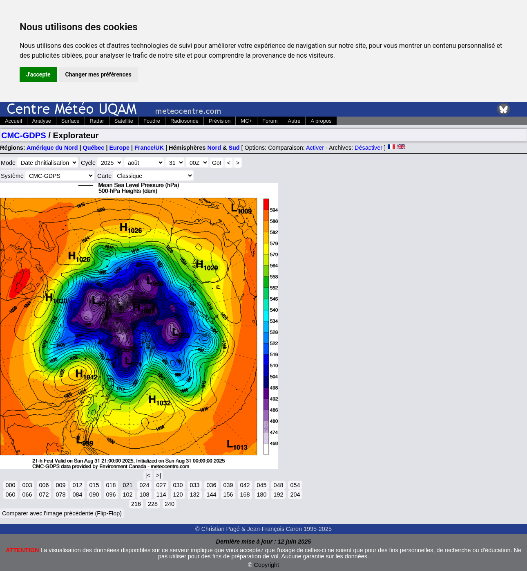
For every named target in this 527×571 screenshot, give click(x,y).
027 (161, 485)
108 (144, 494)
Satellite (123, 121)
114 (161, 494)
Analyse (41, 121)
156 (228, 494)
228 (153, 504)
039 (228, 485)
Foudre (151, 121)
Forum (269, 121)
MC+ (246, 121)
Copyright (266, 565)
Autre (294, 121)
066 (27, 494)
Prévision (219, 121)
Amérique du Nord (52, 147)
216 (136, 504)
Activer (315, 147)
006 (44, 485)
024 (144, 485)
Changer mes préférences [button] (98, 74)
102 (127, 494)
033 (194, 485)
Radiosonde (184, 121)
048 (278, 485)
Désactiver (368, 147)
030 (178, 485)
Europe (119, 147)
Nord (214, 147)
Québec (94, 147)
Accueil (13, 121)
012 (77, 485)
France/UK (149, 147)
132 (194, 494)
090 (94, 494)
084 (77, 494)
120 (178, 494)
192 (278, 494)
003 (27, 485)
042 (245, 485)
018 (111, 485)
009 (60, 485)
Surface (70, 121)
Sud (233, 147)
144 (211, 494)
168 (245, 494)
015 (94, 485)
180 (261, 494)
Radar (97, 121)
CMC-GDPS (23, 135)
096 (111, 494)
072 (44, 494)
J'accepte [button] (38, 74)
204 (295, 494)
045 (261, 485)
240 (169, 504)
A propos (320, 121)
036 (211, 485)
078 (60, 494)
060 (10, 494)
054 (295, 485)
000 (10, 485)
